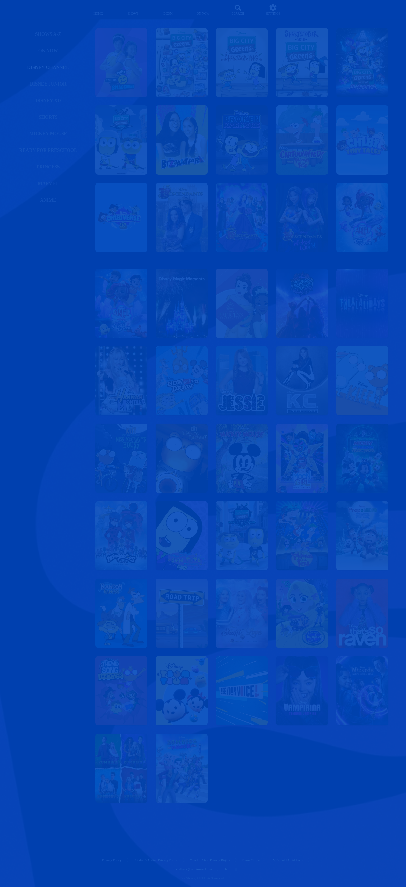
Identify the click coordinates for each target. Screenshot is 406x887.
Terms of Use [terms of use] (251, 860)
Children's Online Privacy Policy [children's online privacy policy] (155, 860)
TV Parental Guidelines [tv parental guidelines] (287, 860)
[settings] (273, 9)
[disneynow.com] (28, 9)
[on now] (203, 9)
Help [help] (227, 869)
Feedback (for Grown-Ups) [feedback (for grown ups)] (193, 869)
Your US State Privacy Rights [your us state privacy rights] (210, 860)
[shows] (133, 9)
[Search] (238, 9)
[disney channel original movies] (168, 9)
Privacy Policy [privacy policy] (111, 860)
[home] (98, 9)
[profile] (308, 9)
